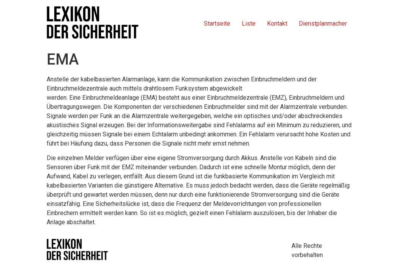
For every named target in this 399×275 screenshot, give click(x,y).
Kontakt (277, 23)
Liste (249, 23)
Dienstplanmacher (323, 23)
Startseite (217, 23)
